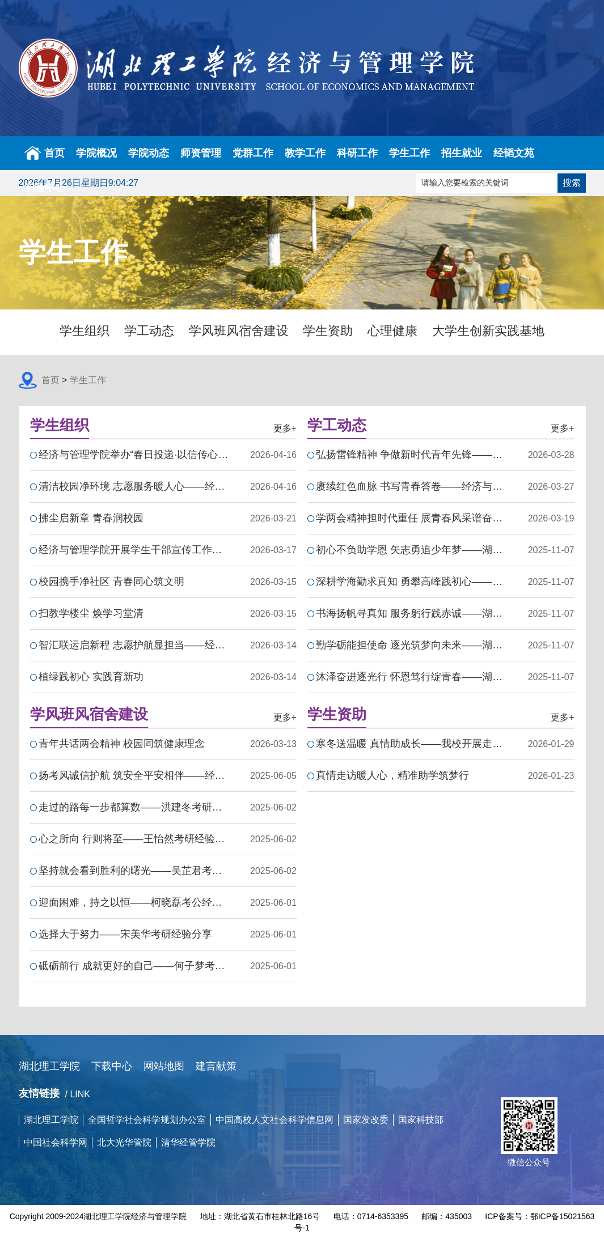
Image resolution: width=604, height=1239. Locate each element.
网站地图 (163, 1066)
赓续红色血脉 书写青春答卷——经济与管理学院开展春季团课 (411, 486)
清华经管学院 (188, 1142)
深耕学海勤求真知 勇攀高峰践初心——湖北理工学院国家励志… (411, 581)
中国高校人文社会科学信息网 (274, 1120)
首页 (44, 153)
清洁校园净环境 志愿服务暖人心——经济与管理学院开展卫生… (134, 486)
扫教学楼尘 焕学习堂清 (91, 613)
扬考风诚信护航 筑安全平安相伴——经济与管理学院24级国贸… (134, 775)
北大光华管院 (124, 1142)
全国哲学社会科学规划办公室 (147, 1120)
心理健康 (392, 331)
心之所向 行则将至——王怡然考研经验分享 (134, 839)
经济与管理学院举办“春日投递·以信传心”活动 (134, 454)
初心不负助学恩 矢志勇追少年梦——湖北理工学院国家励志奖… (411, 549)
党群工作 (253, 153)
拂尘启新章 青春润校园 (91, 518)
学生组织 (84, 331)
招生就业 (461, 153)
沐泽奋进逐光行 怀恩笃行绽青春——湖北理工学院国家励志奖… (411, 676)
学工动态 (149, 331)
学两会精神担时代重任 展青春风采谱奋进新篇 (411, 518)
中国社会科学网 (55, 1142)
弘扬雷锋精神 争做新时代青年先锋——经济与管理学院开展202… (411, 454)
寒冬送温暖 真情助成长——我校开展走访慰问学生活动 (411, 743)
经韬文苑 (513, 153)
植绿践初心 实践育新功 (91, 676)
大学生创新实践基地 (488, 331)
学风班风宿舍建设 (239, 331)
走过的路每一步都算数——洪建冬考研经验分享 (134, 807)
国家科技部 (421, 1120)
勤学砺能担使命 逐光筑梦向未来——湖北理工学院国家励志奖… (411, 645)
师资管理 (200, 153)
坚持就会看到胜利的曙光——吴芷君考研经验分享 (134, 870)
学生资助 (328, 331)
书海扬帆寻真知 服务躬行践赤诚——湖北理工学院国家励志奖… (411, 613)
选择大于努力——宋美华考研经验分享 (125, 934)
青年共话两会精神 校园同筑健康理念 (122, 743)
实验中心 (44, 187)
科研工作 (357, 153)
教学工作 (305, 153)
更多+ (285, 428)
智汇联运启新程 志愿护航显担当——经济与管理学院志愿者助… (134, 645)
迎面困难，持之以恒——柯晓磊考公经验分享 (134, 902)
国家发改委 (365, 1120)
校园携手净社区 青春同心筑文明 (111, 581)
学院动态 (148, 153)
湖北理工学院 (49, 1066)
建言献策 (216, 1066)
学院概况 (96, 153)
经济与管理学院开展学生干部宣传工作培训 (134, 549)
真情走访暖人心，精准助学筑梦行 (392, 775)
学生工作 (409, 153)
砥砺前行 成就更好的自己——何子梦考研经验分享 (134, 965)
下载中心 (111, 1066)
